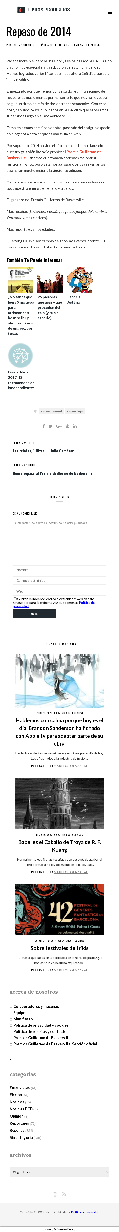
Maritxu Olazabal (71, 766)
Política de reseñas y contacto (40, 1031)
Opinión (16, 1116)
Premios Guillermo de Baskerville (41, 1037)
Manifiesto (23, 1019)
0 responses (93, 45)
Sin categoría (21, 1137)
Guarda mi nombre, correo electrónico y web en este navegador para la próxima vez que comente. (53, 600)
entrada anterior (24, 442)
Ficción (16, 1094)
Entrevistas (20, 1087)
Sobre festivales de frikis (60, 948)
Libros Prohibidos (23, 45)
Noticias (17, 1101)
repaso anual (51, 411)
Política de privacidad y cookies (41, 1025)
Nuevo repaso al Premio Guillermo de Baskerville (52, 473)
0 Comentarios (62, 713)
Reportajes (62, 45)
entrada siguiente (24, 465)
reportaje (75, 411)
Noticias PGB (21, 1109)
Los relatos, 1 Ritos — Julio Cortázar (43, 450)
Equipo (19, 1012)
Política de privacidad (85, 1212)
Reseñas (17, 1130)
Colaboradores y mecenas (36, 1006)
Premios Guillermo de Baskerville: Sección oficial (55, 1044)
